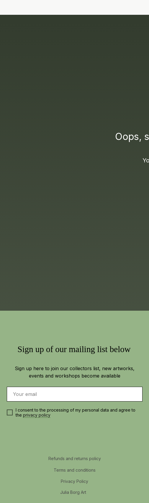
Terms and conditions (75, 470)
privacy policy (36, 414)
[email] (75, 394)
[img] (139, 8)
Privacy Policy (74, 481)
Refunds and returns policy (74, 458)
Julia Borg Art (73, 492)
